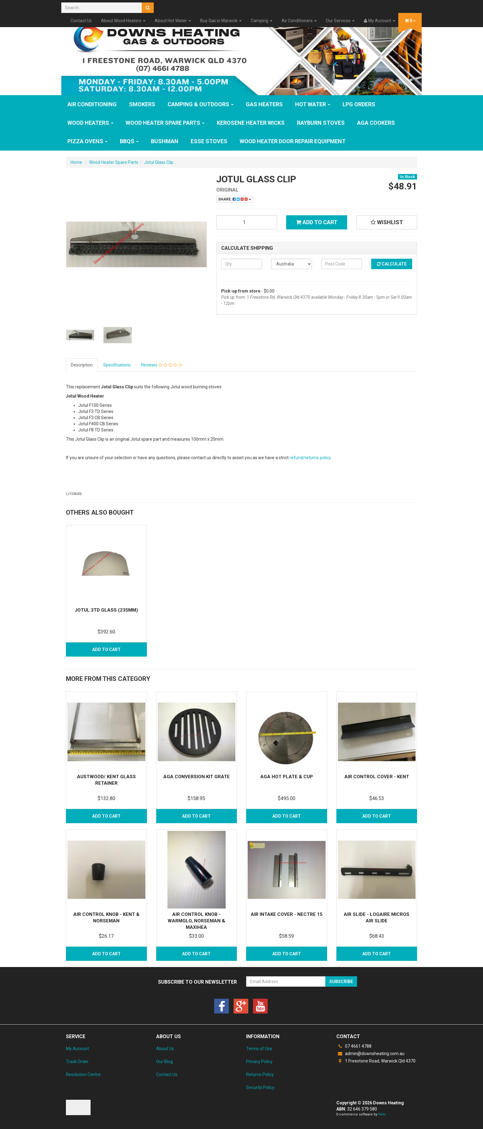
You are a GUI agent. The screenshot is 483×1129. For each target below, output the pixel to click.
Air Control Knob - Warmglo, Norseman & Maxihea (196, 921)
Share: (234, 199)
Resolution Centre (83, 1074)
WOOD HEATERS (90, 122)
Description (82, 364)
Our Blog (164, 1061)
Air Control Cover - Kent (376, 776)
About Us (165, 1048)
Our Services (340, 20)
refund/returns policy (310, 457)
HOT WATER (312, 104)
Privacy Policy (259, 1061)
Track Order (77, 1061)
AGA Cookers (376, 122)
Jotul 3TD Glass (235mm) (106, 610)
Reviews (161, 364)
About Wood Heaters (123, 20)
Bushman (164, 141)
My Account (77, 1048)
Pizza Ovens (87, 141)
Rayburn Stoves (321, 122)
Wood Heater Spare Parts (165, 122)
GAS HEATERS (264, 104)
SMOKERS (142, 104)
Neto (382, 1114)
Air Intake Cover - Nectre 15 (287, 914)
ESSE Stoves (209, 141)
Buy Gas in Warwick (221, 20)
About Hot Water (173, 20)
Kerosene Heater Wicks (251, 122)
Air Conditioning (92, 104)
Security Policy (260, 1087)
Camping (261, 20)
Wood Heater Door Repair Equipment (293, 141)
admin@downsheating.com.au (370, 1053)
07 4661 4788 (353, 1046)
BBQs (129, 141)
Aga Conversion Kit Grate (196, 776)
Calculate (392, 263)
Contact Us (81, 20)
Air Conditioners (299, 20)
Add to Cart (316, 222)
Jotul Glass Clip (158, 162)
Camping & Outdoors (200, 104)
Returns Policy (260, 1074)
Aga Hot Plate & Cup (286, 776)
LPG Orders (359, 104)
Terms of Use (259, 1048)
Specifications (117, 364)
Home (76, 162)
